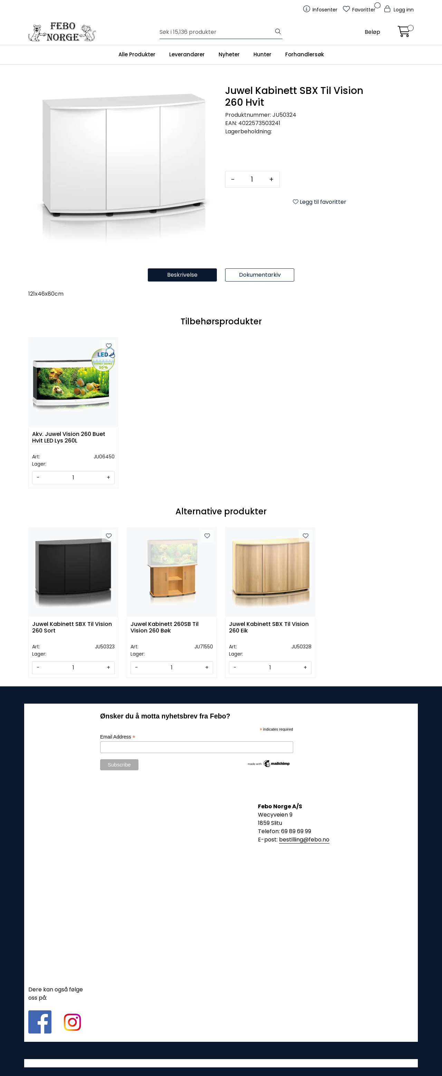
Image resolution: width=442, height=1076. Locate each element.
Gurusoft (221, 1063)
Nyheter (229, 54)
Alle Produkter (136, 54)
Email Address (117, 737)
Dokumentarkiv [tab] (260, 275)
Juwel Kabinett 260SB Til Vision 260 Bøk (165, 628)
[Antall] (252, 179)
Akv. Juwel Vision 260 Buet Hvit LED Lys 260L (68, 438)
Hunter (262, 54)
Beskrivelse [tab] (182, 275)
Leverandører (187, 54)
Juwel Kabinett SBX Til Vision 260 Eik (269, 628)
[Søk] (217, 32)
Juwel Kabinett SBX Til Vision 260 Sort (72, 628)
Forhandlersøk (304, 54)
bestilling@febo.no (304, 840)
